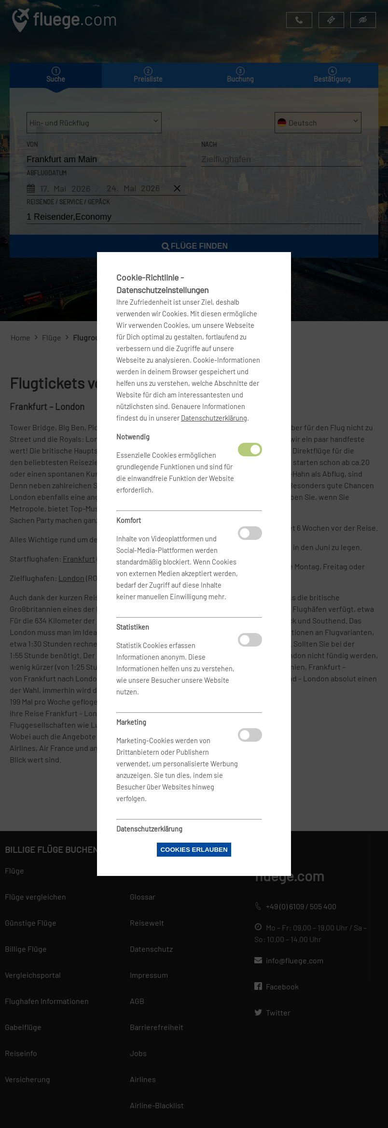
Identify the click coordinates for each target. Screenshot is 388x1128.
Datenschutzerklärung (214, 418)
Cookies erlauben (193, 849)
